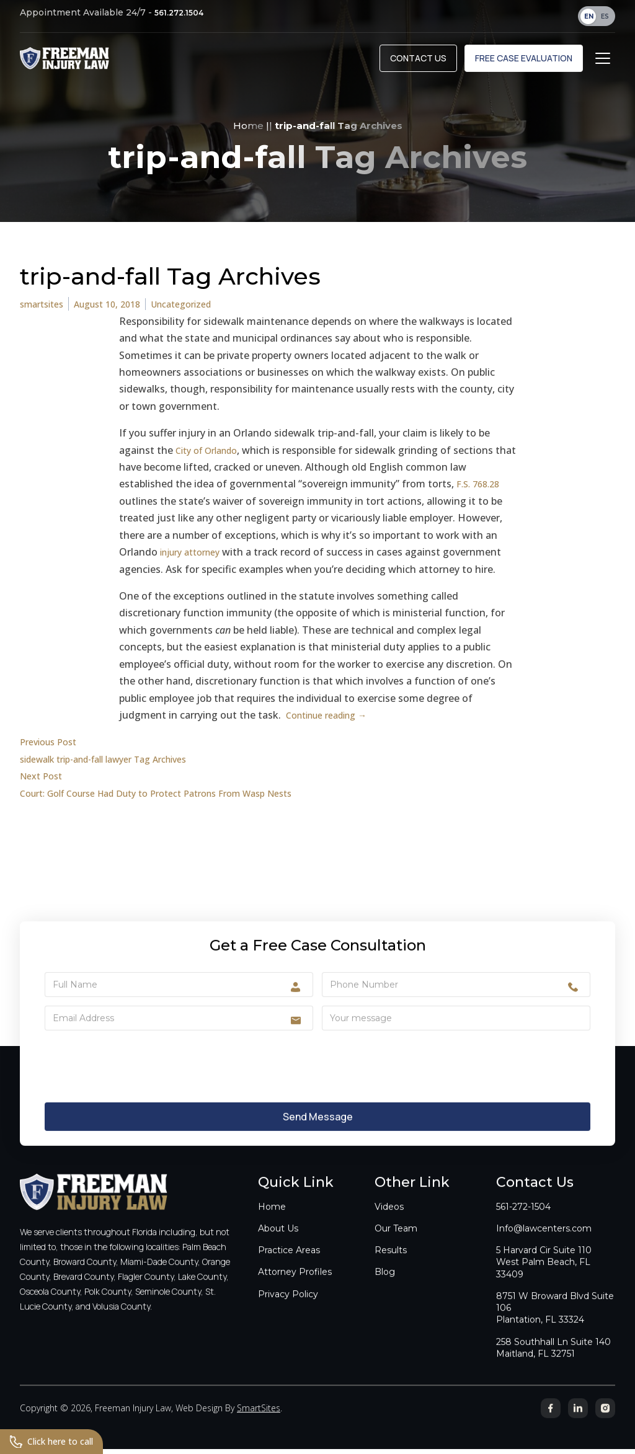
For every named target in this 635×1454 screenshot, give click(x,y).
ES (605, 16)
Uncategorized (200, 309)
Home (248, 130)
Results (391, 1263)
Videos (389, 1219)
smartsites (45, 309)
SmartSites (258, 1421)
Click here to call (57, 1440)
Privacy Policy (288, 1306)
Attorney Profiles (295, 1284)
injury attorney (195, 557)
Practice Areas (289, 1263)
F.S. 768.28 (480, 489)
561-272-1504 (523, 1219)
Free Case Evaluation (523, 63)
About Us (278, 1240)
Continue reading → (333, 720)
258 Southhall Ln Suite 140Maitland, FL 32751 (553, 1360)
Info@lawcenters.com (544, 1240)
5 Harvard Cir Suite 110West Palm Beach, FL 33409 (544, 1275)
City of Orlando (211, 455)
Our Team (396, 1240)
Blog (385, 1284)
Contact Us (418, 63)
